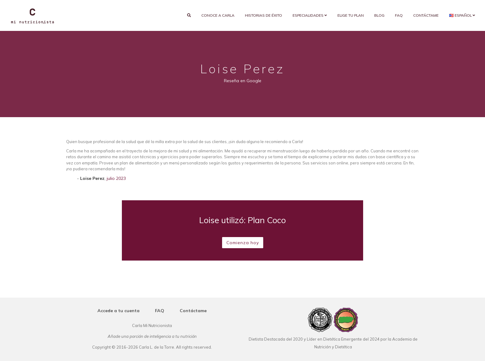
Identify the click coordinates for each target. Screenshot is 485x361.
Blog (379, 15)
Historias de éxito (263, 15)
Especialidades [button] (310, 15)
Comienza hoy (242, 242)
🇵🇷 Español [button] (462, 15)
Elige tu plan (350, 15)
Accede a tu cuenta (118, 310)
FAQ (399, 15)
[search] (189, 15)
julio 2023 (116, 178)
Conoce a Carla (217, 15)
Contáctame (426, 15)
